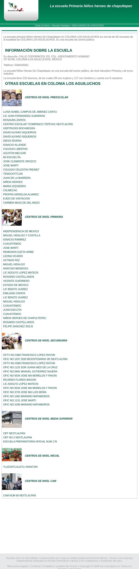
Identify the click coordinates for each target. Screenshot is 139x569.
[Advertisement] (69, 526)
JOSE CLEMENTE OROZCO (19, 161)
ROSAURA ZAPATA (14, 120)
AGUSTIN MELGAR (14, 153)
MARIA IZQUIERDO (14, 186)
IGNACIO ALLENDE (14, 145)
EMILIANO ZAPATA (14, 293)
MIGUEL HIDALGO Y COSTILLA (21, 235)
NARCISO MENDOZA (15, 268)
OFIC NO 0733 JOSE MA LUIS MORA (24, 392)
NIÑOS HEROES (13, 182)
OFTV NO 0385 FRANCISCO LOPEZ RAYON (29, 355)
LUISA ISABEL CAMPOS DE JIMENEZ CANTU (30, 111)
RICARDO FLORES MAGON (19, 379)
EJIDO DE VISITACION (16, 198)
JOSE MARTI (10, 165)
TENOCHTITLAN (13, 173)
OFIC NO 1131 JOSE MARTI (19, 400)
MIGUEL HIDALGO (14, 264)
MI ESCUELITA (12, 157)
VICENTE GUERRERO (16, 281)
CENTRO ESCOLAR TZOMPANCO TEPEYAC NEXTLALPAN (38, 124)
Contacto (35, 566)
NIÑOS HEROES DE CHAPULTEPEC (24, 318)
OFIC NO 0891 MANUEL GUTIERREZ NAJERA (30, 371)
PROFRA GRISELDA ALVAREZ (21, 194)
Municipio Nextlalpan (61, 25)
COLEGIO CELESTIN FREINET (21, 169)
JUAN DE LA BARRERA (17, 178)
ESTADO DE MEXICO (15, 285)
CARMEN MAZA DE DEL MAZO (21, 202)
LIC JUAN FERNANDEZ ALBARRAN (24, 116)
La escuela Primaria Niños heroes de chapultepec (91, 6)
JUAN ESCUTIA (12, 309)
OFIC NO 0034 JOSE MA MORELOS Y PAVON (30, 375)
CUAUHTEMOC (12, 243)
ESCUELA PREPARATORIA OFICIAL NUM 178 (30, 441)
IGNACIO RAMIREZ (14, 239)
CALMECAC (10, 190)
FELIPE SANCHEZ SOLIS (18, 326)
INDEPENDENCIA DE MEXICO (21, 231)
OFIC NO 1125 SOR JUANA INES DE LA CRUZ (30, 367)
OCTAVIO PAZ (11, 260)
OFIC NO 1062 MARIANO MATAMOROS (26, 396)
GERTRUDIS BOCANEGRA (19, 128)
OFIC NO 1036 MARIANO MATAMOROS (26, 404)
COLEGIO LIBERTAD (15, 149)
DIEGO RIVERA (12, 140)
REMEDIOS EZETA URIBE (18, 252)
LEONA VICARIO (13, 256)
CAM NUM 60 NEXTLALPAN (19, 495)
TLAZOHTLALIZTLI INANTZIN (20, 467)
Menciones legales (17, 566)
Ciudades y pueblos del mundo (60, 566)
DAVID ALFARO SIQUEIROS (19, 132)
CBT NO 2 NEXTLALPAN (17, 437)
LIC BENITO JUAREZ (15, 289)
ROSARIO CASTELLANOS (18, 276)
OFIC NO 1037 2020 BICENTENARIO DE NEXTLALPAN (35, 359)
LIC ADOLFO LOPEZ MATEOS (20, 272)
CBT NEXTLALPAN (14, 433)
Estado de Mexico (42, 25)
